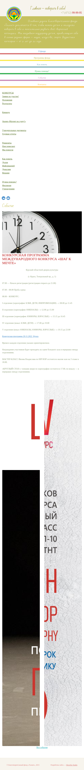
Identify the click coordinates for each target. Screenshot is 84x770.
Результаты (7, 103)
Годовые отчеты (9, 134)
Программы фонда (42, 58)
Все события (41, 747)
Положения (7, 100)
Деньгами (6, 169)
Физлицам (6, 185)
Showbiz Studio (71, 765)
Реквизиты (6, 143)
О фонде (42, 51)
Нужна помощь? (42, 71)
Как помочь (42, 64)
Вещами (5, 173)
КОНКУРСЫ (8, 93)
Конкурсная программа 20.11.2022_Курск (20, 336)
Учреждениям (8, 189)
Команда (6, 112)
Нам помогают (8, 146)
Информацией (8, 166)
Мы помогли (7, 150)
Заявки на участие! (10, 96)
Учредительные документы (14, 130)
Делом (5, 162)
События (42, 78)
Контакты (42, 84)
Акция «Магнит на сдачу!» (14, 121)
